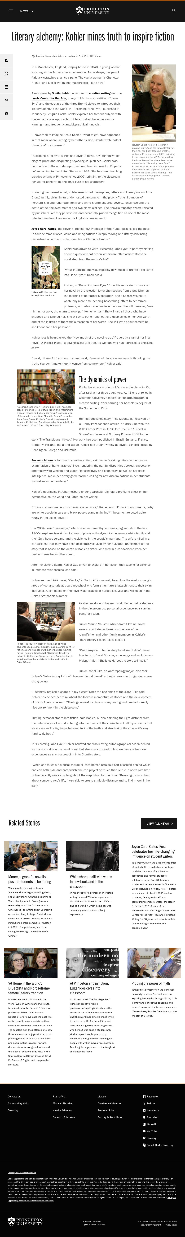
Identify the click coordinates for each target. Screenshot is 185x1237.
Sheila (61, 93)
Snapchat (152, 1117)
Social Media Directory (160, 1145)
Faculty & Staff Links (110, 1117)
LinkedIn (152, 1124)
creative (100, 93)
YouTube (152, 1131)
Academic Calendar (109, 1103)
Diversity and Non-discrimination (22, 1172)
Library (102, 1096)
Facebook (152, 1096)
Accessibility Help (18, 1103)
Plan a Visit (59, 1096)
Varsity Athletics (62, 1110)
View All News (158, 823)
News (24, 11)
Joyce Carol (44, 229)
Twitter (151, 1103)
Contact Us (14, 1096)
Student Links (106, 1110)
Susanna (42, 460)
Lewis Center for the (49, 98)
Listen (36, 292)
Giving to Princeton (64, 1117)
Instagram (153, 1110)
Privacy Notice (171, 1225)
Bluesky (151, 1138)
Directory (13, 1110)
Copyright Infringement (151, 1225)
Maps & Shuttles (62, 1103)
